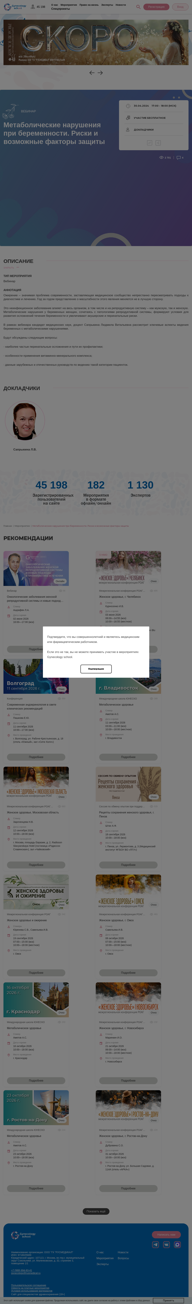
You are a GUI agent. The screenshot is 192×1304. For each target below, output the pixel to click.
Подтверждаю (96, 668)
